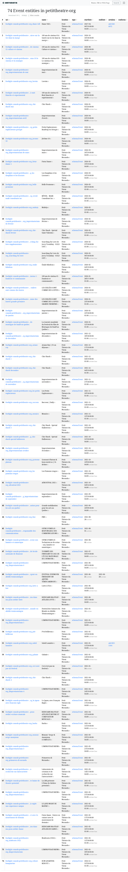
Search (116, 3)
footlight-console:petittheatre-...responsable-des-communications (21, 530)
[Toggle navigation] (124, 3)
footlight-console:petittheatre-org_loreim (22, 81)
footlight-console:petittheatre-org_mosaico (22, 414)
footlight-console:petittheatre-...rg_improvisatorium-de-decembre (22, 336)
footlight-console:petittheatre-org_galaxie (22, 654)
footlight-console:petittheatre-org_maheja (22, 207)
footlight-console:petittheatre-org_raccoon (22, 402)
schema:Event (77, 24)
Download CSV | (14, 15)
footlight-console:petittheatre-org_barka (21, 723)
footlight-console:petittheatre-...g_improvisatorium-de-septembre (22, 496)
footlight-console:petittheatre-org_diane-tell (23, 24)
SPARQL (24, 15)
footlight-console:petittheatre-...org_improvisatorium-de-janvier (23, 313)
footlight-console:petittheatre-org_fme (21, 517)
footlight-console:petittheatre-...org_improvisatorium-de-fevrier (23, 221)
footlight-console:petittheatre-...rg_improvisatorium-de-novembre (22, 381)
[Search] (101, 3)
